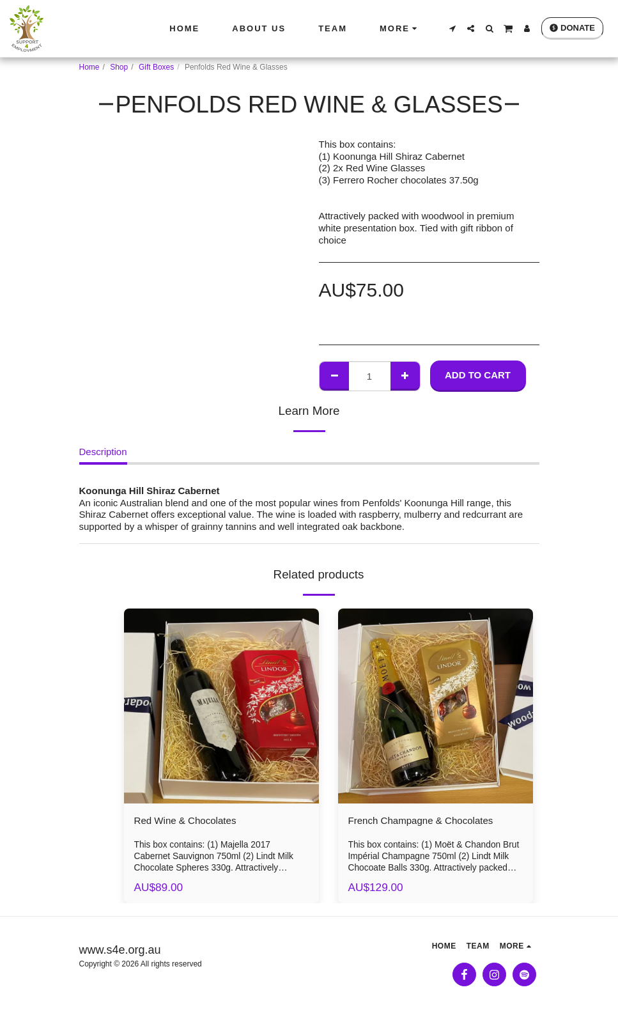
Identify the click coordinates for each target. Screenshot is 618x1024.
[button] (452, 28)
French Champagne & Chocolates (434, 822)
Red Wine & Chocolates (195, 822)
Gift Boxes (156, 67)
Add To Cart (478, 374)
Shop (119, 67)
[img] (221, 706)
